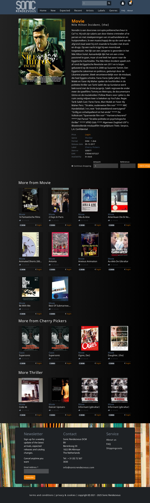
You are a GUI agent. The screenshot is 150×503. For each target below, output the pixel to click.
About (130, 10)
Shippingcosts (114, 448)
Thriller (89, 138)
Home (43, 10)
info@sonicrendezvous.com (78, 467)
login (39, 225)
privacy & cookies (66, 495)
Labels (101, 10)
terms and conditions (41, 495)
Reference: (125, 162)
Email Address (31, 467)
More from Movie (34, 182)
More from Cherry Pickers (42, 320)
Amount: (97, 162)
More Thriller (30, 372)
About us (111, 439)
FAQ (123, 10)
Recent (78, 10)
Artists (90, 10)
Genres (113, 10)
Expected (65, 10)
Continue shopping (81, 166)
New (53, 10)
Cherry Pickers (92, 147)
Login (88, 134)
